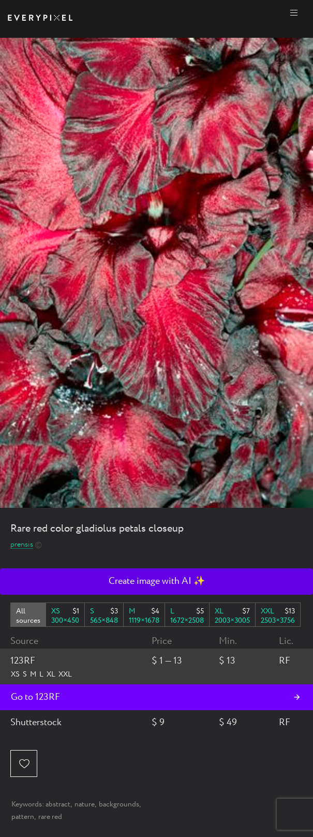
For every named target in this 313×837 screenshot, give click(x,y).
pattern (22, 816)
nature (84, 804)
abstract (58, 804)
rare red (50, 816)
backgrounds (119, 804)
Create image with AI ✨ (157, 581)
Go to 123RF (35, 697)
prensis (21, 545)
